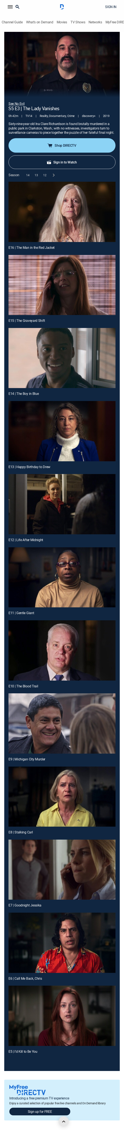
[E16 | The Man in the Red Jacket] (62, 212)
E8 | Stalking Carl (20, 832)
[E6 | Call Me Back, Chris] (62, 943)
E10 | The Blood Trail (23, 686)
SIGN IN (110, 6)
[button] (10, 6)
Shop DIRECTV (61, 145)
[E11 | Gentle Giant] (62, 577)
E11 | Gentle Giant (21, 613)
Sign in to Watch (61, 162)
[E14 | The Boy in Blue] (62, 358)
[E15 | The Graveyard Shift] (62, 285)
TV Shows (77, 22)
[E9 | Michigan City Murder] (62, 723)
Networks (95, 22)
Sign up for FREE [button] (40, 1111)
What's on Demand (39, 22)
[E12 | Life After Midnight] (62, 504)
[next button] (53, 175)
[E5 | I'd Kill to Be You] (62, 1016)
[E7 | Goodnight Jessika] (62, 870)
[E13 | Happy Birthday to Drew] (62, 431)
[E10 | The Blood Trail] (62, 650)
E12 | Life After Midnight (25, 540)
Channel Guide (12, 22)
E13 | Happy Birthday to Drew (29, 466)
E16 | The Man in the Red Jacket (31, 247)
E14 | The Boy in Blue (23, 393)
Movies (62, 22)
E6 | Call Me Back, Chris (25, 978)
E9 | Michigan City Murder (26, 759)
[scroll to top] (63, 1121)
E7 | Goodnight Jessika (24, 905)
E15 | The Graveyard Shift (26, 320)
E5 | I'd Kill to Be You (22, 1051)
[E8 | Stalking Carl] (62, 797)
